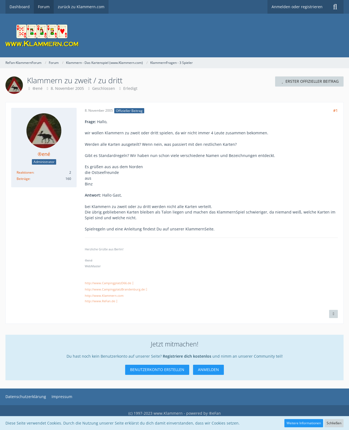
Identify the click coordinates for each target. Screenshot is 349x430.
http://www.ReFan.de (100, 301)
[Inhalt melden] (333, 314)
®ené (37, 88)
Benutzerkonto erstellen (157, 369)
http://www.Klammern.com (104, 296)
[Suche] (335, 7)
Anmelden (208, 369)
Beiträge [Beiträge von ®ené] (23, 178)
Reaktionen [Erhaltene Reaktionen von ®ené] (25, 172)
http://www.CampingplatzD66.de (108, 283)
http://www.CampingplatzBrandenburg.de (115, 289)
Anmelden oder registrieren (297, 6)
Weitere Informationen (304, 423)
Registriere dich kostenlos (187, 356)
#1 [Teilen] (335, 110)
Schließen (334, 423)
